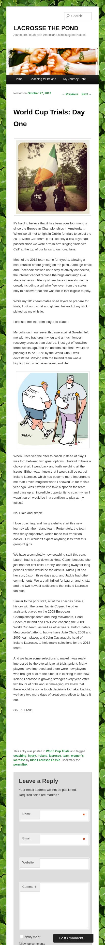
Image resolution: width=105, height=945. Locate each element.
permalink (21, 764)
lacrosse (55, 755)
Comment (29, 887)
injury (32, 755)
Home (18, 79)
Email (26, 838)
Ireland (42, 755)
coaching (20, 755)
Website (28, 862)
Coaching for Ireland (43, 79)
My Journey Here (74, 79)
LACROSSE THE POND (46, 28)
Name (26, 814)
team (66, 755)
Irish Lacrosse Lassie (45, 760)
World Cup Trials (57, 751)
